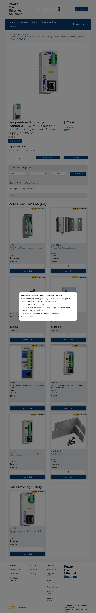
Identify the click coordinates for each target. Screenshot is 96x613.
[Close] (74, 295)
